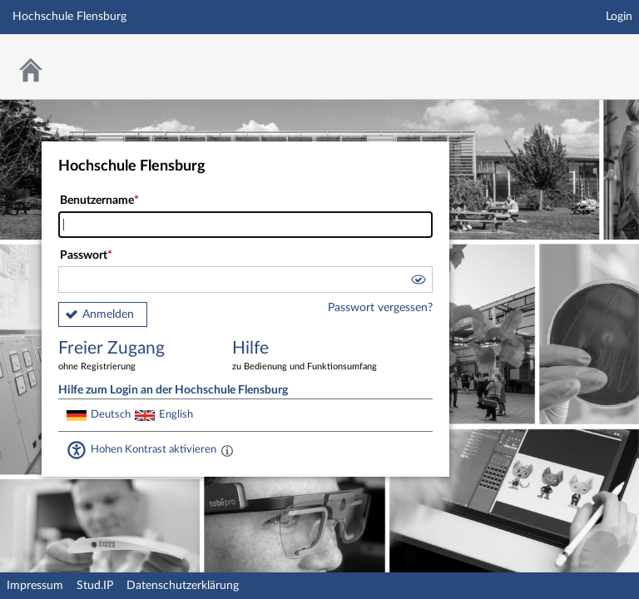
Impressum (35, 586)
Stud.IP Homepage (575, 56)
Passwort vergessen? (380, 308)
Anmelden (108, 314)
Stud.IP (95, 586)
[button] (418, 282)
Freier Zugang (133, 356)
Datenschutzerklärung (182, 586)
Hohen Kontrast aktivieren (153, 449)
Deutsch (111, 414)
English (176, 414)
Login (619, 16)
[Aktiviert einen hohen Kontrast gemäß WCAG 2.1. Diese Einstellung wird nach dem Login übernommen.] (227, 450)
